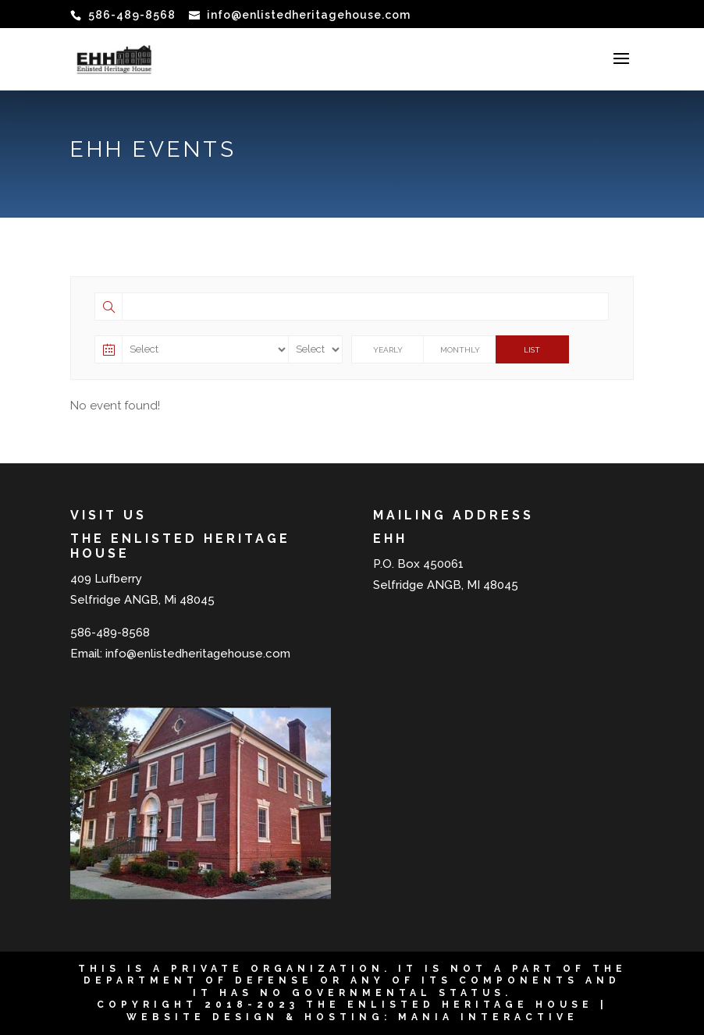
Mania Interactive (488, 1017)
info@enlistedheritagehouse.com (197, 654)
